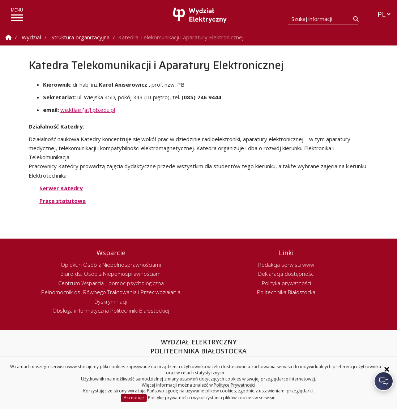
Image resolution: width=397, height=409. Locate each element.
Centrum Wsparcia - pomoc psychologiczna (111, 283)
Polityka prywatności (286, 283)
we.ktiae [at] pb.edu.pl (87, 109)
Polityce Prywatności (234, 385)
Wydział (31, 37)
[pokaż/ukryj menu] (17, 18)
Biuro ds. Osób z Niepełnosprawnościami (111, 273)
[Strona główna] (200, 15)
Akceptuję (134, 398)
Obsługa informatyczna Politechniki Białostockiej (110, 310)
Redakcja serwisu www (286, 264)
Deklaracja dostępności (286, 273)
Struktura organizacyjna (80, 37)
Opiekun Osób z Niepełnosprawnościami (111, 264)
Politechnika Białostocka (286, 292)
